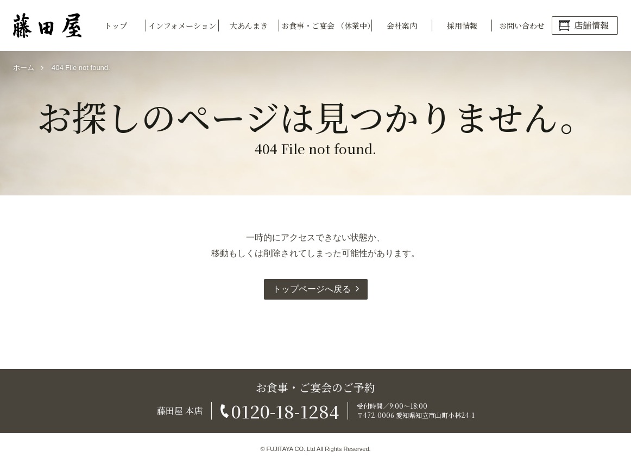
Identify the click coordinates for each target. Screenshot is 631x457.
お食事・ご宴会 (326, 25)
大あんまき (249, 25)
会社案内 (402, 25)
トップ (115, 25)
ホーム (23, 68)
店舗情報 (591, 25)
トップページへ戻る (312, 289)
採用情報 (462, 25)
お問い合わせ (522, 25)
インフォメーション (182, 25)
